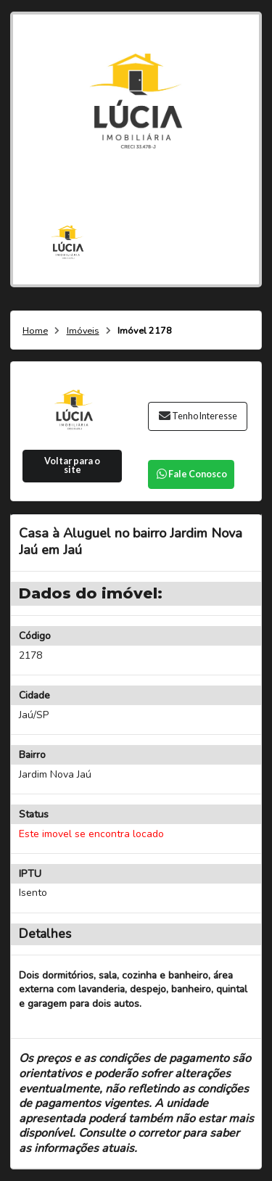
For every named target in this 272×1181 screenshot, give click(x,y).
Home (35, 331)
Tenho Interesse (197, 416)
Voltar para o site (72, 466)
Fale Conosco (190, 474)
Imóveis (83, 331)
